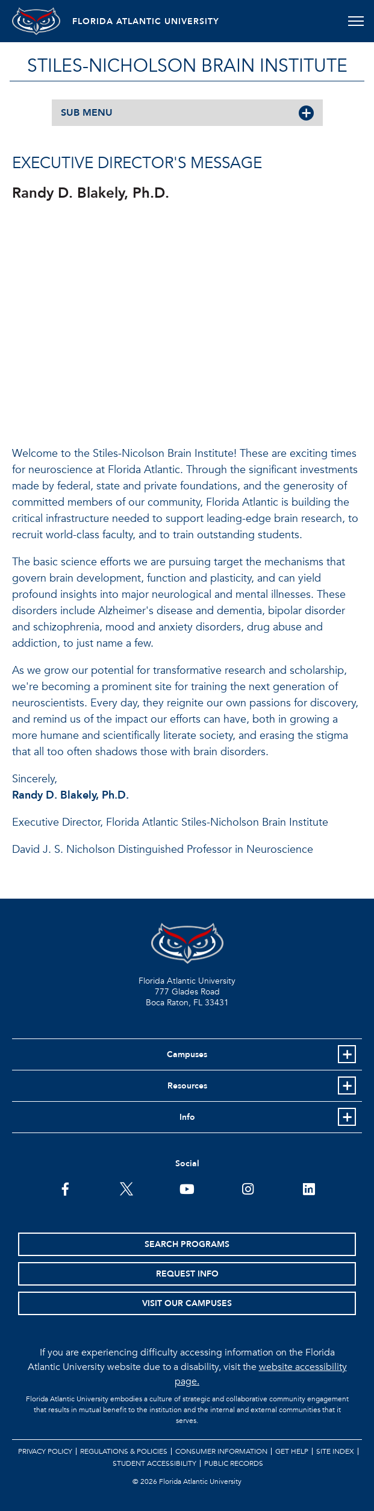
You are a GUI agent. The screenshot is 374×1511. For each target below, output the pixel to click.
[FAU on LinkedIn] (308, 1188)
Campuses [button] (187, 1054)
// (180, 321)
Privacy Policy (45, 1451)
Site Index (335, 1451)
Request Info (187, 1274)
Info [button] (187, 1117)
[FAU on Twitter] (126, 1188)
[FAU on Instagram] (247, 1188)
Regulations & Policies (123, 1451)
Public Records (233, 1463)
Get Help (291, 1451)
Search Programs (187, 1244)
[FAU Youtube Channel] (187, 1188)
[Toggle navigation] (355, 21)
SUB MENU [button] (87, 112)
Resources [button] (187, 1086)
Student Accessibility (154, 1463)
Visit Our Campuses (187, 1303)
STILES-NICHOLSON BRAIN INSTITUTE (187, 66)
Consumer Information (221, 1451)
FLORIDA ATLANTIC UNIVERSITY (145, 21)
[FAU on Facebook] (65, 1188)
